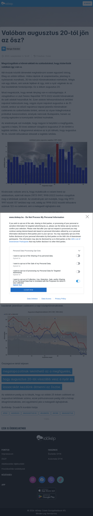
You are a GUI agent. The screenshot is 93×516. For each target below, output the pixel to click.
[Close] (88, 217)
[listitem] (46, 250)
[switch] (78, 255)
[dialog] (46, 258)
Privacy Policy (60, 299)
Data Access (46, 299)
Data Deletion (32, 299)
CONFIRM (28, 290)
